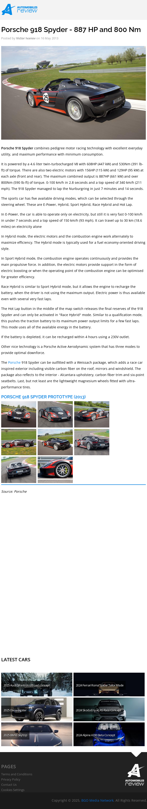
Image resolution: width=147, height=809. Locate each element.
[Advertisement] (36, 581)
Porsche (14, 362)
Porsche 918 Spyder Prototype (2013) (43, 396)
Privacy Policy (10, 779)
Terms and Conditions (16, 774)
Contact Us (9, 784)
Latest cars (15, 659)
